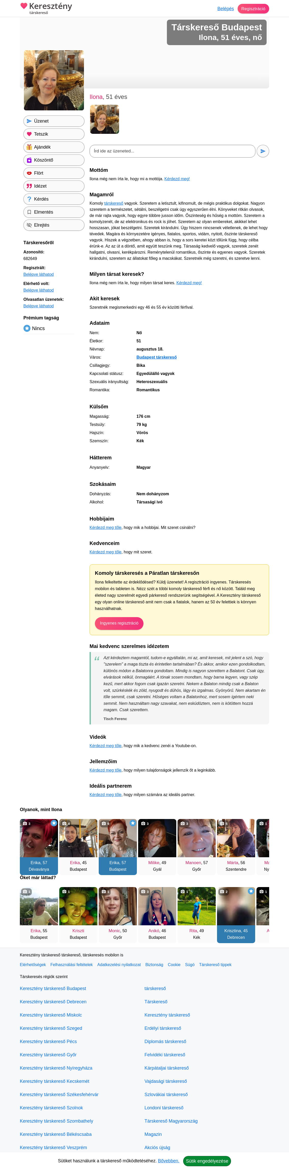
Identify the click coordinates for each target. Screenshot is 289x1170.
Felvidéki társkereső (164, 1054)
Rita (193, 930)
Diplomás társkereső (165, 1041)
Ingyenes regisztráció (119, 623)
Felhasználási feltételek (71, 965)
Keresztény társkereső (167, 1015)
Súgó (189, 965)
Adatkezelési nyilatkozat (119, 965)
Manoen (193, 862)
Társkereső (155, 1001)
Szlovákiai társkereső (166, 1094)
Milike (153, 862)
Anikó (153, 930)
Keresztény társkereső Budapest (53, 988)
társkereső (113, 203)
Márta (232, 862)
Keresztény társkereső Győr (48, 1054)
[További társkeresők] (260, 844)
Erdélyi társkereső (162, 1028)
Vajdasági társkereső (165, 1081)
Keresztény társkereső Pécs (48, 1041)
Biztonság (154, 965)
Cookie (174, 965)
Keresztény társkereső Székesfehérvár (59, 1094)
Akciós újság (157, 1147)
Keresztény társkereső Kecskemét (54, 1081)
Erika (35, 862)
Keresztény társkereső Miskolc (51, 1015)
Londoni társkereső (163, 1107)
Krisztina (232, 930)
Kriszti (78, 930)
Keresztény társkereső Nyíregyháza (56, 1068)
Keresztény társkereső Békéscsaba (56, 1134)
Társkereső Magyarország (171, 1121)
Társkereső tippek (215, 965)
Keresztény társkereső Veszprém (53, 1147)
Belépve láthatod (38, 274)
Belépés (224, 8)
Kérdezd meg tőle (105, 527)
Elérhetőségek (33, 965)
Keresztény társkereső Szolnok (51, 1107)
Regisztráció (252, 8)
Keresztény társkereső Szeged (51, 1028)
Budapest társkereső (156, 357)
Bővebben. (168, 1160)
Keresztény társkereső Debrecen (53, 1001)
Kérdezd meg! (177, 179)
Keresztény (46, 9)
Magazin (153, 1134)
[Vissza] (28, 844)
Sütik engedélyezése (207, 1161)
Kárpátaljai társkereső (166, 1068)
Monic (114, 930)
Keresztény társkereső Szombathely (56, 1121)
